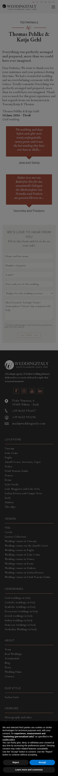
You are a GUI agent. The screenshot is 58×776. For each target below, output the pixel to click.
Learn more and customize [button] (29, 769)
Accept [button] (42, 762)
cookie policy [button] (8, 739)
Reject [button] (16, 762)
